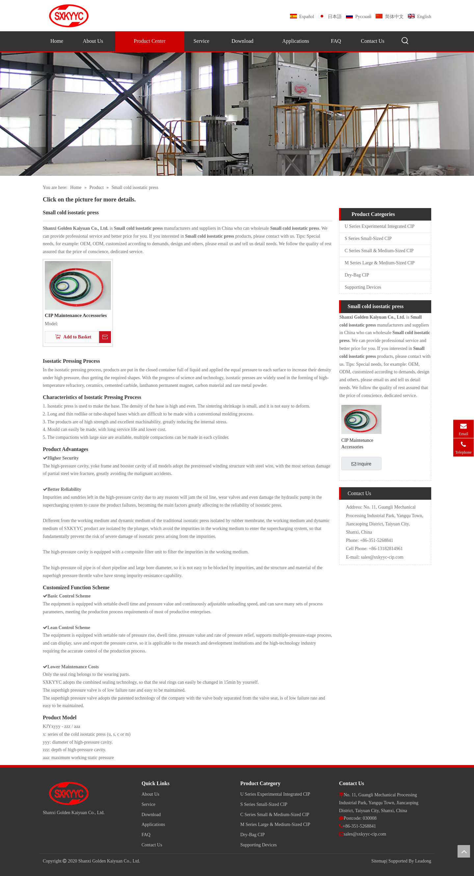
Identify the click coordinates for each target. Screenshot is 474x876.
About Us (150, 794)
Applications (153, 824)
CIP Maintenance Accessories (76, 315)
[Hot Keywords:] (405, 41)
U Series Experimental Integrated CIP (379, 226)
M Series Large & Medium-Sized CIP (379, 262)
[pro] (237, 114)
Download (151, 814)
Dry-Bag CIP (357, 275)
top (464, 851)
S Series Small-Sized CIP (368, 238)
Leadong (423, 861)
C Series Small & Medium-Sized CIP (379, 250)
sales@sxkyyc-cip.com (382, 557)
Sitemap (378, 861)
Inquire (362, 463)
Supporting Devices (363, 287)
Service (148, 804)
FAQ (146, 834)
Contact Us (152, 844)
